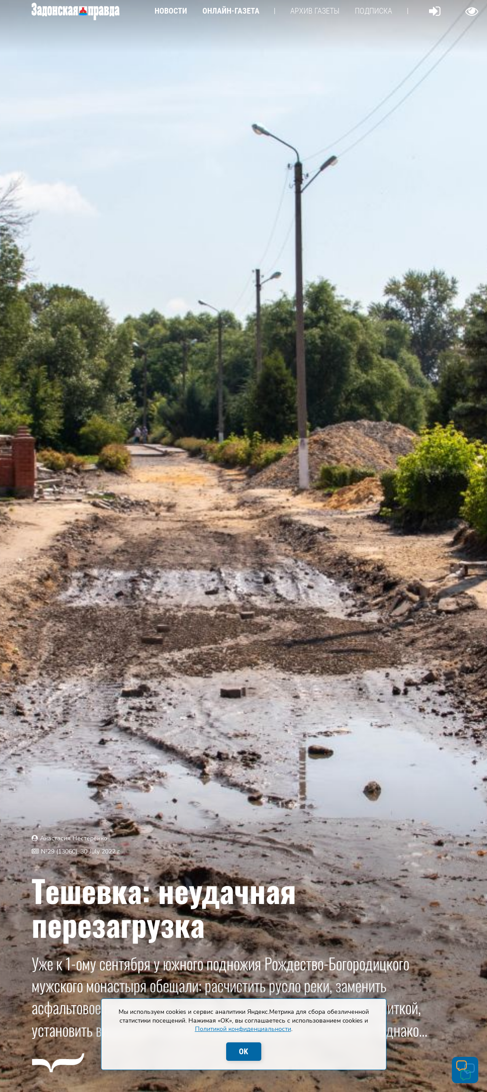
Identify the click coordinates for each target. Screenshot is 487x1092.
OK (243, 1051)
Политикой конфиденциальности (243, 1029)
